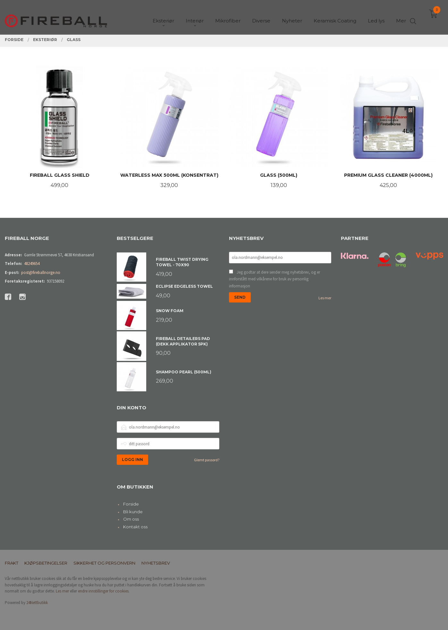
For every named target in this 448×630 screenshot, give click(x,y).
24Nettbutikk (37, 602)
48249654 (31, 263)
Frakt (11, 563)
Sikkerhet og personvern (104, 563)
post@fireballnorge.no (40, 272)
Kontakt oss (135, 526)
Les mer (324, 297)
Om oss (131, 519)
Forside (131, 504)
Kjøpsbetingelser (45, 563)
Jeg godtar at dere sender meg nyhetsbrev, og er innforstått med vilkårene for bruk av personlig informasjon (274, 279)
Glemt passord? (206, 459)
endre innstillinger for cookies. (104, 591)
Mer (401, 16)
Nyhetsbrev (155, 563)
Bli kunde (133, 511)
